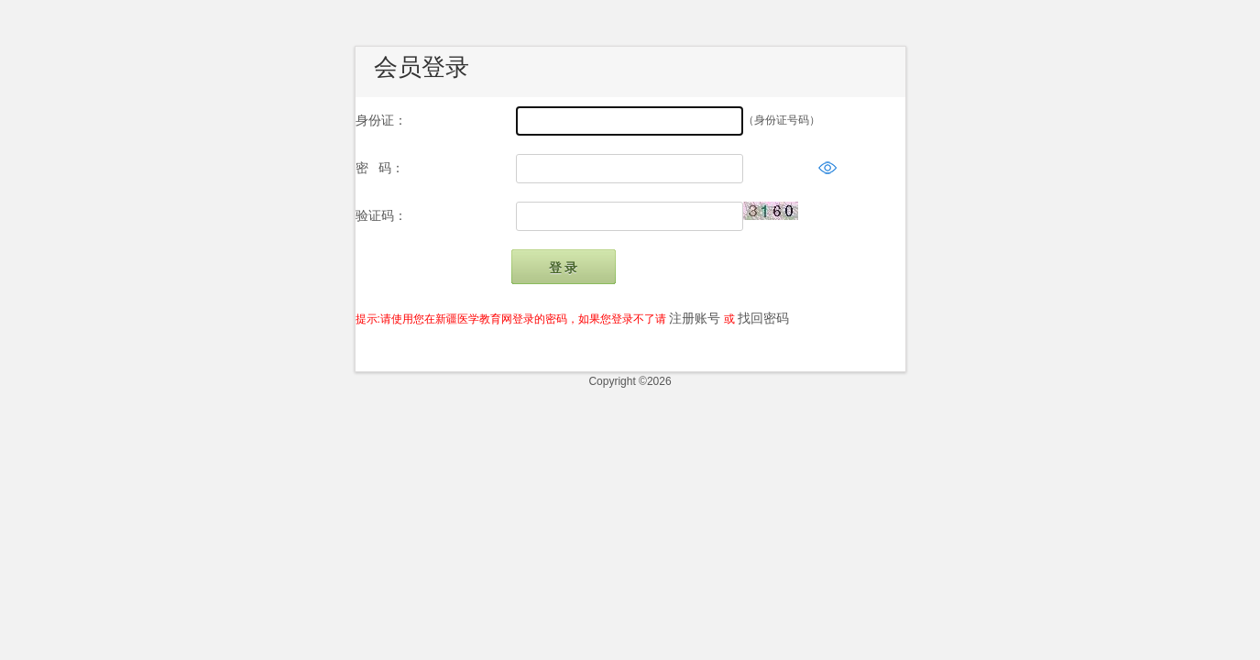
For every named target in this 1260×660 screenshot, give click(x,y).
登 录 (563, 267)
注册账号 (694, 318)
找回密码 (763, 318)
